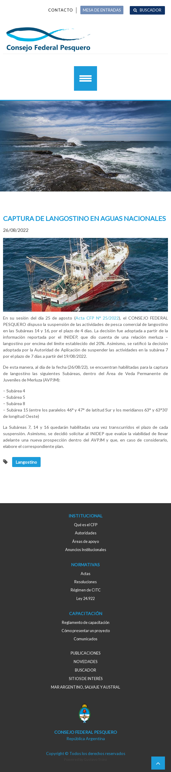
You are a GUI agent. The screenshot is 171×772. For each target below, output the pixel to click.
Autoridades (85, 532)
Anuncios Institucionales (85, 549)
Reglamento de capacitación (85, 622)
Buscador (150, 10)
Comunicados (85, 638)
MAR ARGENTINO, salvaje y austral (85, 687)
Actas (85, 573)
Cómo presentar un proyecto (86, 630)
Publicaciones (85, 653)
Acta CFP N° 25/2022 (97, 317)
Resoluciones (85, 581)
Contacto (60, 10)
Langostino (26, 462)
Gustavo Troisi (95, 759)
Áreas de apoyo (85, 541)
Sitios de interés (85, 678)
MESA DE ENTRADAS (102, 10)
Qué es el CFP (85, 524)
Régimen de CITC (86, 589)
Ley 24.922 (85, 598)
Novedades (85, 661)
